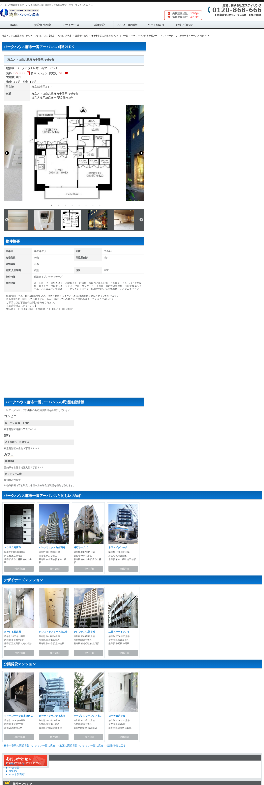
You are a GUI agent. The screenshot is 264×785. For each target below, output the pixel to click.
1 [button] (51, 205)
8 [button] (100, 205)
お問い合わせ (184, 24)
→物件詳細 (19, 568)
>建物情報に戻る (116, 745)
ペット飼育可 (156, 24)
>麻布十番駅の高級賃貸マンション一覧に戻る (28, 745)
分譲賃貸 (99, 24)
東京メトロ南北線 (42, 93)
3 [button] (65, 205)
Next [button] (141, 153)
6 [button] (86, 205)
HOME (14, 24)
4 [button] (72, 205)
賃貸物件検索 (42, 24)
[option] (74, 153)
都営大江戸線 (39, 97)
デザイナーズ (71, 24)
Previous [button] (7, 153)
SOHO (13, 771)
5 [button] (79, 205)
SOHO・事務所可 (128, 24)
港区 (42, 86)
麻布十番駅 (61, 93)
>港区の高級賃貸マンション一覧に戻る (80, 745)
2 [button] (58, 205)
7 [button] (93, 205)
